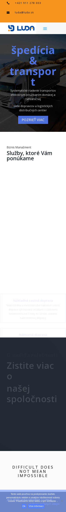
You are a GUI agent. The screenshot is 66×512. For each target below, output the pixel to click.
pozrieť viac (33, 122)
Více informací (36, 506)
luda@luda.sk (24, 12)
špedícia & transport (33, 69)
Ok (24, 506)
